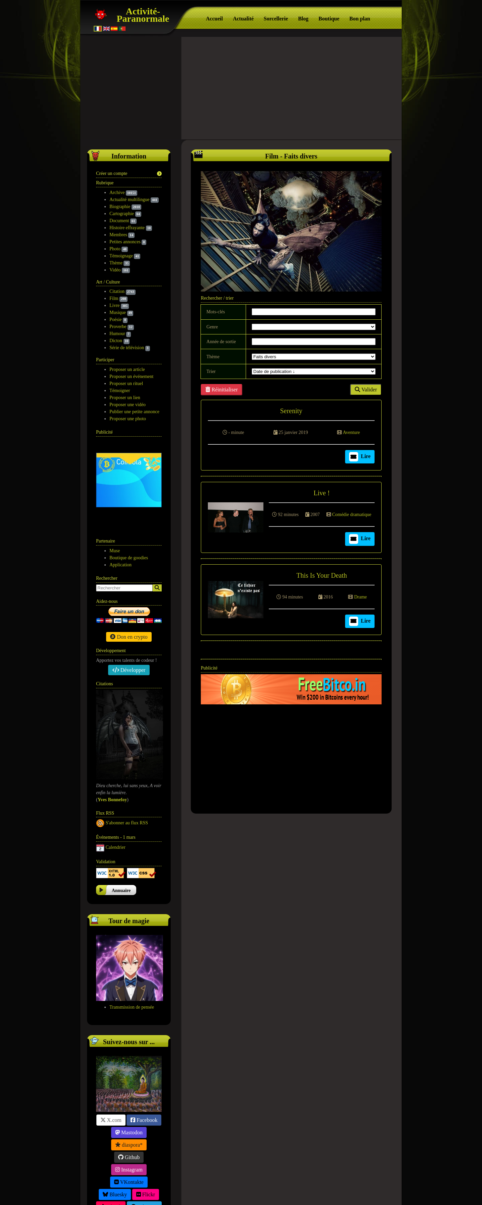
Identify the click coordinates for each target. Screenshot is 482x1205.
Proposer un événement (131, 374)
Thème (116, 260)
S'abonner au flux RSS (127, 735)
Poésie (115, 317)
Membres (118, 232)
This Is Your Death (321, 573)
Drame (360, 594)
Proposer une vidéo (127, 402)
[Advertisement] (241, 87)
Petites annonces (125, 239)
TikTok (111, 1119)
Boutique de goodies (128, 469)
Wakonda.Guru (288, 1192)
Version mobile (344, 1183)
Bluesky (115, 1106)
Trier (211, 369)
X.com (111, 1032)
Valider (366, 387)
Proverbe (118, 324)
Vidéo (114, 267)
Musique (117, 310)
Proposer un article (127, 367)
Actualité (243, 18)
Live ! (322, 491)
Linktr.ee (128, 1131)
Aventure (351, 430)
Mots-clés (216, 309)
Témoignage (121, 253)
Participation (174, 1183)
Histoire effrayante (127, 225)
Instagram (129, 1082)
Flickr (145, 1106)
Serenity (291, 409)
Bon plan (359, 18)
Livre (114, 303)
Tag (265, 1192)
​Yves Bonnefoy (112, 711)
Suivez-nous (135, 1183)
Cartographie (121, 211)
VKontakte (129, 1094)
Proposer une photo (127, 416)
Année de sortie (221, 339)
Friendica (128, 1144)
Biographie (119, 204)
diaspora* (129, 1057)
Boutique (329, 18)
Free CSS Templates (331, 1192)
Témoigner (119, 388)
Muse (114, 462)
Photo (114, 246)
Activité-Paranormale (142, 15)
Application (120, 477)
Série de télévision (126, 345)
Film (113, 296)
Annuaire (121, 802)
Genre (212, 324)
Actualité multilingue (129, 197)
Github (129, 1069)
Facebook (144, 1032)
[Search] (157, 500)
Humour (117, 331)
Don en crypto (129, 549)
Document (119, 218)
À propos (233, 1192)
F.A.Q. (277, 1183)
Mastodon (129, 1045)
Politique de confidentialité (229, 1183)
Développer (129, 582)
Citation (117, 289)
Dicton (115, 338)
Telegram (144, 1119)
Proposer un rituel (126, 381)
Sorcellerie (276, 18)
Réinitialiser (222, 387)
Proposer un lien (124, 395)
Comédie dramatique (351, 512)
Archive (117, 190)
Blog (303, 18)
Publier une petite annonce (134, 409)
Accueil (214, 18)
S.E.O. (252, 1192)
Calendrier (116, 759)
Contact (307, 1183)
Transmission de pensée (131, 919)
